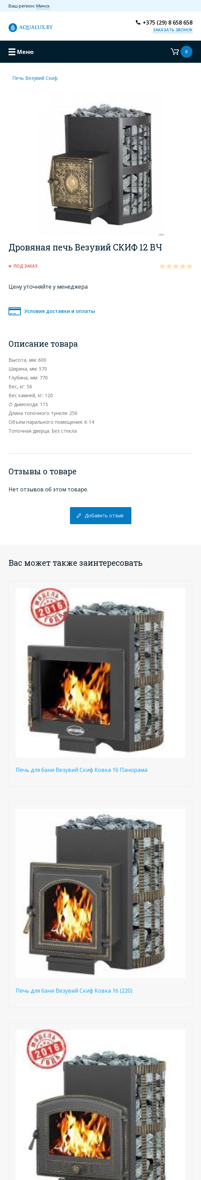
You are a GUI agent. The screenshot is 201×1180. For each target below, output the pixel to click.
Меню (25, 52)
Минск (43, 6)
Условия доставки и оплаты (59, 311)
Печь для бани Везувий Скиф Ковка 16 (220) (74, 990)
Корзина (181, 52)
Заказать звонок (172, 30)
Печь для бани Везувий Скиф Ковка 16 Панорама (81, 770)
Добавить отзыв (104, 515)
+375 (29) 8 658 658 (167, 22)
